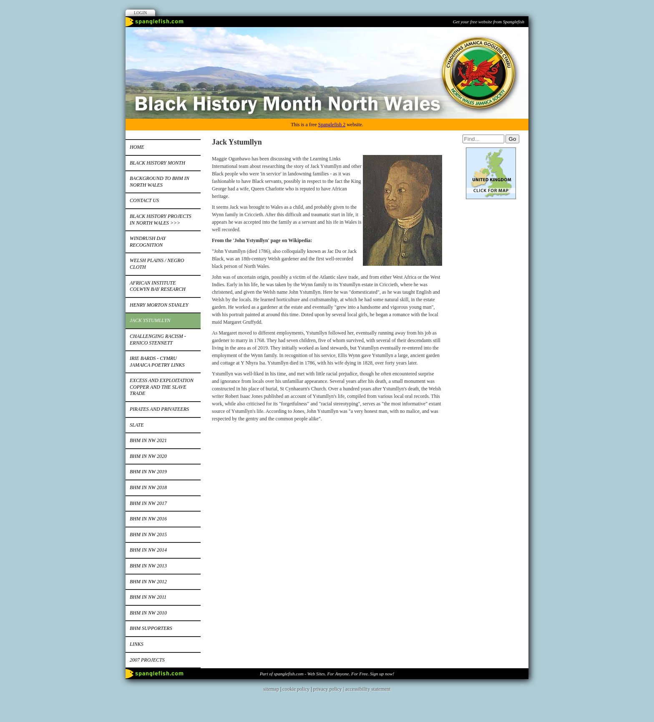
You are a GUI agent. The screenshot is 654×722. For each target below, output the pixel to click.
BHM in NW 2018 (148, 487)
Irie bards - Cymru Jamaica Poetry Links (157, 361)
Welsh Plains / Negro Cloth (157, 263)
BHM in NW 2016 (148, 519)
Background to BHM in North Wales (159, 181)
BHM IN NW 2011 (148, 597)
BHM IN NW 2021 (148, 440)
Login (140, 12)
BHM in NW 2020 (148, 456)
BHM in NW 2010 (148, 613)
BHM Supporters (151, 628)
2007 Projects (147, 660)
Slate (137, 425)
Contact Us (144, 200)
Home (137, 147)
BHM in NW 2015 (148, 534)
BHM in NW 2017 (148, 503)
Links (136, 644)
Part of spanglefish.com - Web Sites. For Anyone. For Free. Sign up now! (327, 673)
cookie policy (295, 689)
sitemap (271, 689)
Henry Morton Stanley (159, 305)
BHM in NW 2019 (148, 472)
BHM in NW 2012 (148, 582)
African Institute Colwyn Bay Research (158, 286)
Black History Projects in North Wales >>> (160, 219)
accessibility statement (367, 689)
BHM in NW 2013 (148, 566)
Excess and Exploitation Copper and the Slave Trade (162, 386)
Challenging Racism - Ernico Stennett (158, 339)
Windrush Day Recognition (148, 241)
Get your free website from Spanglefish (488, 21)
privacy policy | (329, 689)
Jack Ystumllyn (150, 320)
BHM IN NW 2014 (148, 550)
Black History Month (157, 163)
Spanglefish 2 (331, 124)
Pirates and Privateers (159, 409)
